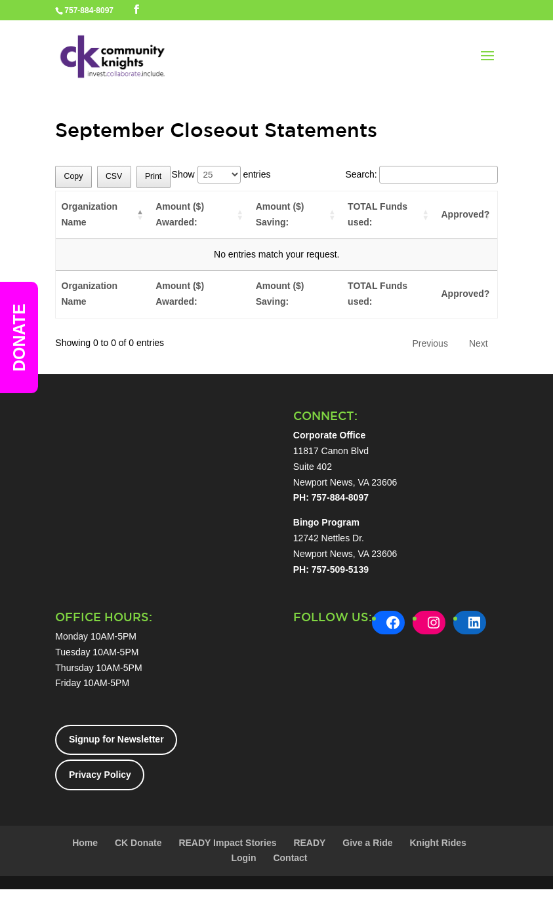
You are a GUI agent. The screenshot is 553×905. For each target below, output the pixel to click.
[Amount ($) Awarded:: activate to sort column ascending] (200, 215)
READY (309, 843)
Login (243, 858)
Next (478, 343)
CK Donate (138, 843)
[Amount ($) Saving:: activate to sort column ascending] (296, 215)
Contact (290, 858)
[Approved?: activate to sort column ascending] (466, 215)
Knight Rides (437, 843)
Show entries (221, 174)
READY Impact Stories (227, 843)
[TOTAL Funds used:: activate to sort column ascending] (389, 215)
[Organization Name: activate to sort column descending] (103, 215)
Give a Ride (367, 843)
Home (85, 843)
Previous (429, 343)
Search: (421, 174)
